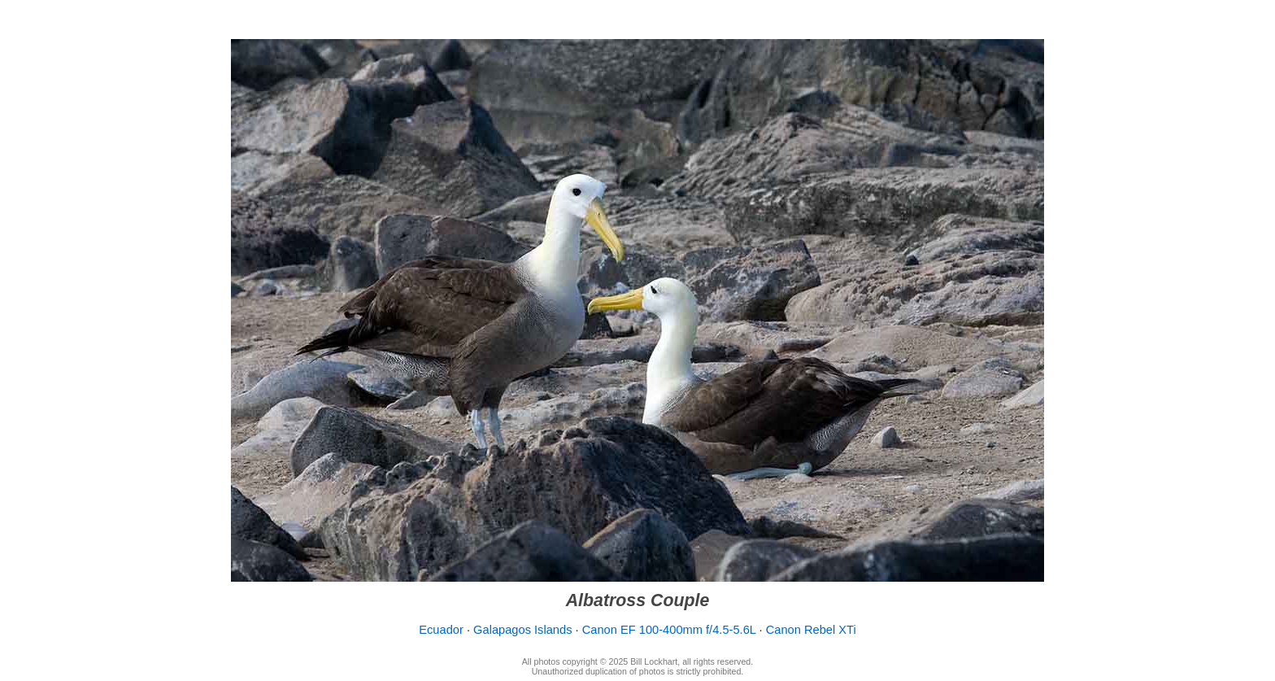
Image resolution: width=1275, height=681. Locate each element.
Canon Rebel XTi (811, 629)
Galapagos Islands (522, 629)
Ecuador (441, 629)
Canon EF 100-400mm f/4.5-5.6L (669, 629)
